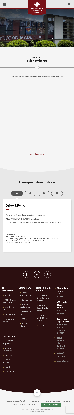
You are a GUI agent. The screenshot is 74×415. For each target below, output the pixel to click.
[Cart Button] (69, 4)
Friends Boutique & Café (42, 318)
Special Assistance (25, 306)
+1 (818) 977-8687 (60, 355)
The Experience (7, 289)
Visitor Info (25, 288)
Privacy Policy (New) (16, 401)
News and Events (8, 320)
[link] (17, 193)
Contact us (8, 336)
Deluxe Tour (10, 314)
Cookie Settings (51, 405)
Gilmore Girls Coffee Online (43, 298)
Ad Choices (33, 405)
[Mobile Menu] (4, 4)
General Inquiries (8, 342)
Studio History (24, 325)
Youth (7, 367)
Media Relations (7, 349)
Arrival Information (25, 294)
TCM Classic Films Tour (9, 301)
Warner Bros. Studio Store (42, 308)
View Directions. (37, 154)
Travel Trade (7, 361)
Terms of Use (34, 401)
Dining (42, 325)
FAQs (24, 319)
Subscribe (9, 371)
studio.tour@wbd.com (61, 361)
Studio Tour (10, 295)
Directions (27, 300)
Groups (8, 355)
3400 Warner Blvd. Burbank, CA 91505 (60, 343)
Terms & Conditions (51, 401)
